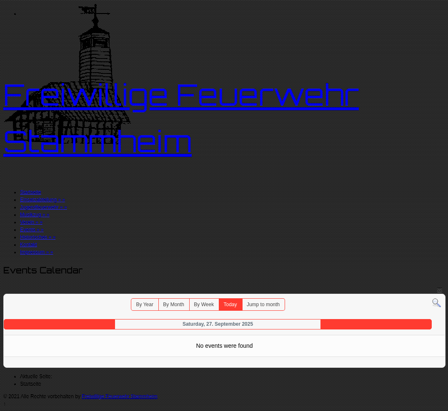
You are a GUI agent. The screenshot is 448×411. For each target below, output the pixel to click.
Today (230, 304)
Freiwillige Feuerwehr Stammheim (119, 396)
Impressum (36, 252)
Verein (31, 222)
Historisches (37, 237)
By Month (173, 304)
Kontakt (28, 245)
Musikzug (35, 215)
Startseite (30, 192)
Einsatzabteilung (42, 200)
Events (32, 230)
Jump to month (263, 304)
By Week (204, 304)
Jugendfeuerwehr (43, 207)
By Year (144, 304)
